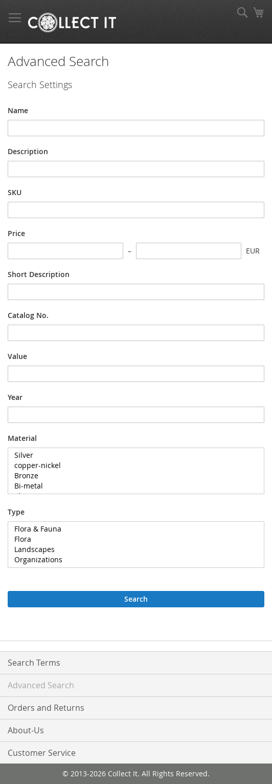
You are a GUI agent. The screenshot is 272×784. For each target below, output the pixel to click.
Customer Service (42, 752)
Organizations (132, 560)
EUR (253, 251)
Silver (132, 455)
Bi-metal (132, 486)
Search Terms (34, 662)
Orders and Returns (46, 707)
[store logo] (72, 22)
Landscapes (132, 549)
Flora (132, 539)
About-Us (26, 730)
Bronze (132, 476)
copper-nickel (132, 465)
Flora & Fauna (132, 529)
